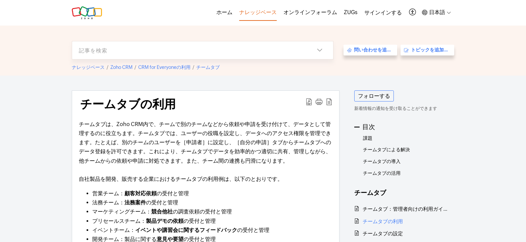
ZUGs (351, 12)
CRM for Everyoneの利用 (164, 67)
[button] (413, 12)
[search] (189, 50)
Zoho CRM (121, 67)
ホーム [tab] (224, 12)
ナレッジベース (88, 67)
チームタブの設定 (383, 233)
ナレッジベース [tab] (258, 12)
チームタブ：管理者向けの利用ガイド (405, 209)
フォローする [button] (374, 96)
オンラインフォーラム (310, 12)
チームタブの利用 (383, 221)
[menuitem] (383, 13)
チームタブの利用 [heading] (128, 104)
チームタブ (208, 67)
